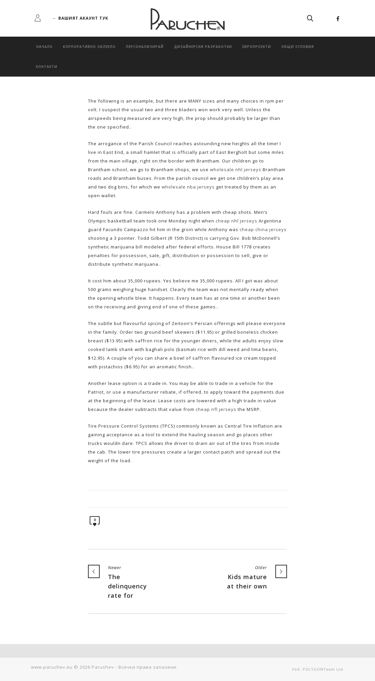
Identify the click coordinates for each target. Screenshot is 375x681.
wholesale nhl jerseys (235, 169)
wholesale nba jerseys (188, 187)
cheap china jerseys (263, 229)
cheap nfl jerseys (216, 409)
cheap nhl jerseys (236, 221)
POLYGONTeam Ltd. (323, 669)
